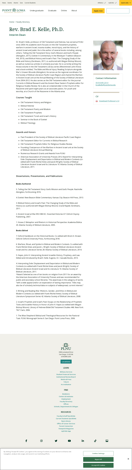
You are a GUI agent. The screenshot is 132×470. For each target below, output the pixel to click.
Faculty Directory (23, 22)
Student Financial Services (66, 374)
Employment (66, 399)
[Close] (128, 458)
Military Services (66, 372)
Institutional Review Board (66, 377)
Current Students (30, 3)
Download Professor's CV (109, 101)
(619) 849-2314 (102, 82)
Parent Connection (66, 426)
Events (10, 3)
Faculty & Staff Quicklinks (66, 416)
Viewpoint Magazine (66, 429)
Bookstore (66, 394)
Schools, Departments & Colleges (66, 406)
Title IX (66, 382)
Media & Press (66, 379)
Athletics (100, 3)
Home (11, 22)
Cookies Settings (98, 453)
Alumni (16, 3)
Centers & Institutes (66, 396)
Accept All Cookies (98, 465)
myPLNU (111, 3)
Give (21, 3)
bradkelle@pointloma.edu (106, 85)
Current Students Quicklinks (66, 418)
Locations (66, 361)
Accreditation (66, 384)
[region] (66, 459)
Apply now (98, 11)
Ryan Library (66, 421)
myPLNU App (66, 431)
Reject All (98, 459)
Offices (66, 404)
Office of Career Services (66, 424)
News (4, 3)
